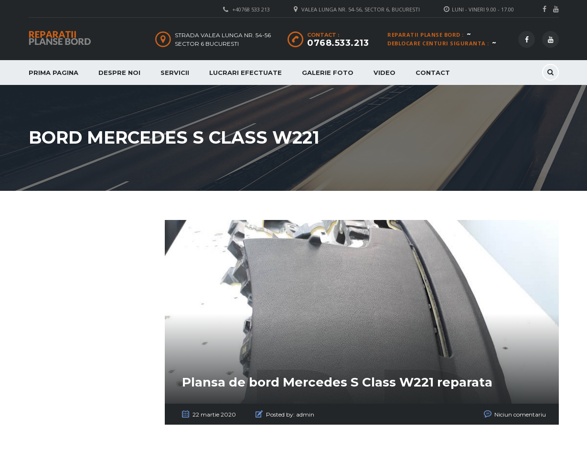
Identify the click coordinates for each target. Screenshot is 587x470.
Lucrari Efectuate (245, 72)
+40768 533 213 (251, 9)
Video (384, 72)
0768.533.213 (338, 43)
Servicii (174, 72)
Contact (433, 72)
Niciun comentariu (520, 414)
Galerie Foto (327, 72)
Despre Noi (119, 72)
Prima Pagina (53, 72)
